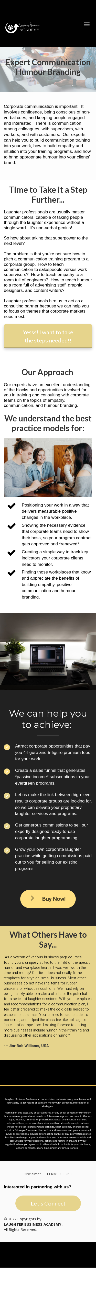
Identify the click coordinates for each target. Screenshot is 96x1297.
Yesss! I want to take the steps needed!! (48, 336)
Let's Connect (48, 1203)
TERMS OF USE (59, 1174)
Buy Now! (48, 899)
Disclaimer (32, 1174)
